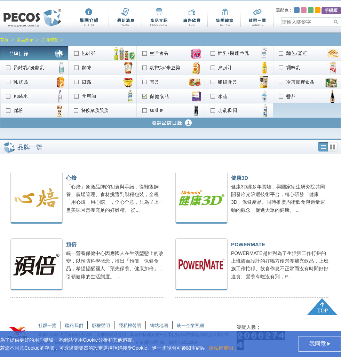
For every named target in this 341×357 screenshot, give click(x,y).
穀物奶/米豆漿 (170, 67)
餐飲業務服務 (102, 110)
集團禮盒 (223, 17)
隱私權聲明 (222, 348)
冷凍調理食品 (307, 82)
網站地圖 (159, 325)
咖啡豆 (170, 110)
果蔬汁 (239, 67)
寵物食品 (239, 82)
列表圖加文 (323, 147)
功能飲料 (239, 110)
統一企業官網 (190, 325)
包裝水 (34, 96)
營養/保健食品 (170, 96)
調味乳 (307, 67)
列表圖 (333, 147)
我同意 (318, 344)
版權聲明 (101, 325)
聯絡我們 (74, 325)
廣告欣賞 (191, 17)
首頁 (4, 39)
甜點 (102, 82)
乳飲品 (34, 82)
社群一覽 (257, 17)
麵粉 (34, 110)
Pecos (32, 18)
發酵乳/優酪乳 (34, 67)
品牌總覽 (49, 39)
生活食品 (170, 53)
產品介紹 (158, 17)
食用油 (102, 96)
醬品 (307, 96)
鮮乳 (239, 53)
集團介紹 (89, 17)
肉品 (170, 82)
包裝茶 (102, 53)
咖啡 (102, 67)
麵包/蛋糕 (307, 53)
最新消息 (125, 17)
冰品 (239, 96)
